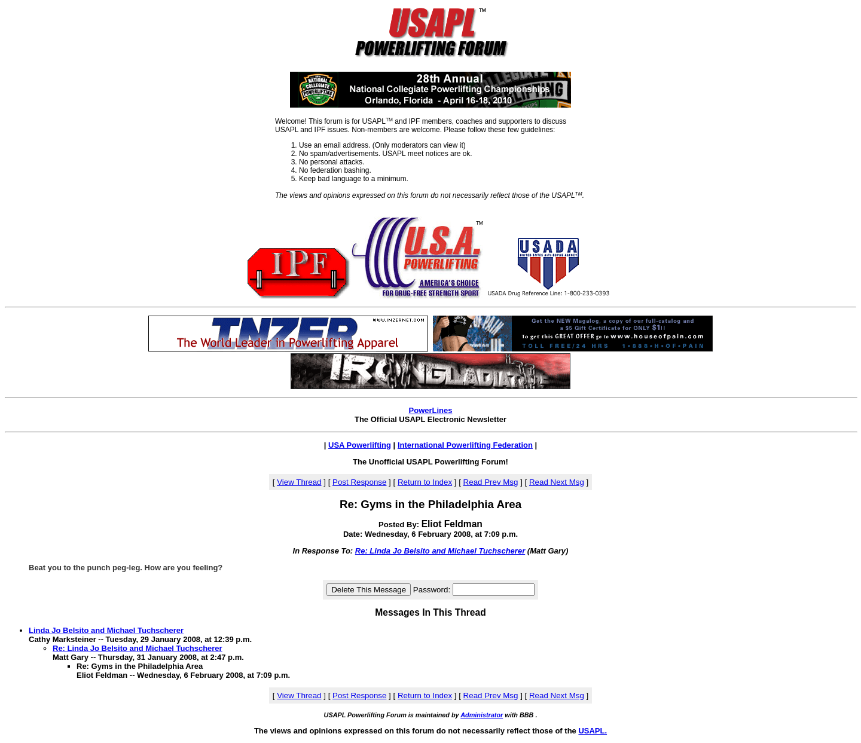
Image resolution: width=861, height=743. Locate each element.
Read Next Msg (556, 482)
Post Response (359, 482)
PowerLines (431, 410)
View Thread (299, 482)
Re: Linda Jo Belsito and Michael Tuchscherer (440, 550)
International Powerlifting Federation (465, 445)
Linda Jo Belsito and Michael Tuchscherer (106, 630)
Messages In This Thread (430, 612)
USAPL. (592, 730)
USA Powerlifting (359, 445)
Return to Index (425, 482)
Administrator (481, 714)
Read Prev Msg (490, 482)
